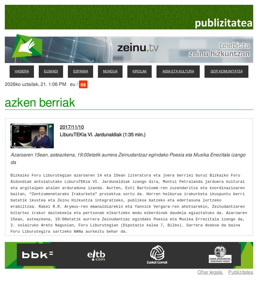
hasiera (22, 71)
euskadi (51, 71)
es (83, 84)
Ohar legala (210, 272)
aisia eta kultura (178, 71)
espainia (80, 71)
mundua (110, 71)
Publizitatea (240, 272)
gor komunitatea (227, 71)
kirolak (139, 71)
